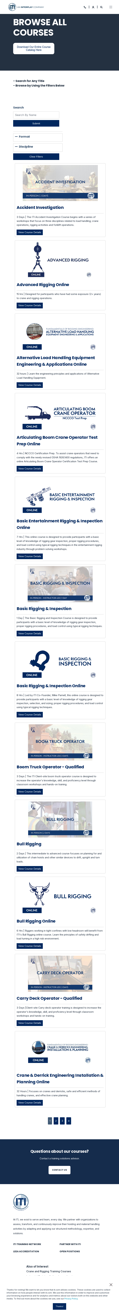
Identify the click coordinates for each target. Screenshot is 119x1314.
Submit (36, 123)
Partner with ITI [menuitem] (70, 1244)
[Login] (93, 6)
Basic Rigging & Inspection (44, 609)
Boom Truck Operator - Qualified (50, 767)
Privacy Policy (71, 1298)
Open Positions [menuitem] (70, 1251)
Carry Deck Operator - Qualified (49, 998)
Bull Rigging (29, 844)
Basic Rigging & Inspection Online (51, 686)
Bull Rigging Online (36, 921)
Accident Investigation (40, 207)
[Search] (101, 6)
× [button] (111, 1284)
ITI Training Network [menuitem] (27, 1244)
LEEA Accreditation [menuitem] (26, 1251)
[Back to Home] (26, 6)
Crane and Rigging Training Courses (48, 1271)
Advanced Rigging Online (43, 285)
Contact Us (59, 1169)
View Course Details (30, 232)
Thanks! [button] (59, 1306)
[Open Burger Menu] (110, 7)
